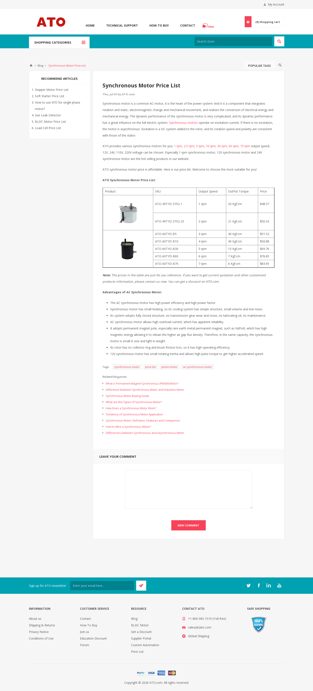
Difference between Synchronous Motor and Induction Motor (145, 390)
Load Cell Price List (48, 128)
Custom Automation (145, 645)
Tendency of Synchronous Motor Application (134, 414)
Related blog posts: (115, 377)
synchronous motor (127, 367)
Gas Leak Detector (48, 115)
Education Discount (93, 638)
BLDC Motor (140, 625)
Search (280, 65)
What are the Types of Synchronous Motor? (134, 402)
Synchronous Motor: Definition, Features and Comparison (143, 420)
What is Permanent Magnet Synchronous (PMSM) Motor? (142, 383)
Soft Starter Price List (49, 96)
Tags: (106, 367)
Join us (84, 632)
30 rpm (222, 146)
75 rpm (245, 146)
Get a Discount (141, 632)
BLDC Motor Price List (50, 122)
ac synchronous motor (197, 367)
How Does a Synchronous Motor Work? (131, 408)
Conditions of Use (41, 638)
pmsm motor (169, 367)
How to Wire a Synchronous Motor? (128, 427)
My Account (276, 4)
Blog (134, 619)
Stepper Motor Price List (52, 90)
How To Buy (159, 25)
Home (90, 25)
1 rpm (178, 146)
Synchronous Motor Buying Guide (127, 396)
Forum (84, 645)
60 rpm (234, 146)
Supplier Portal (141, 638)
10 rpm (211, 146)
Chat (208, 24)
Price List (137, 652)
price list (150, 367)
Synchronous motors (183, 123)
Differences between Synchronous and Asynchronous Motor (145, 433)
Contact (187, 25)
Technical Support (122, 25)
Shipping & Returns (42, 625)
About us (35, 619)
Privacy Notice (39, 632)
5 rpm (200, 146)
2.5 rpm (189, 146)
